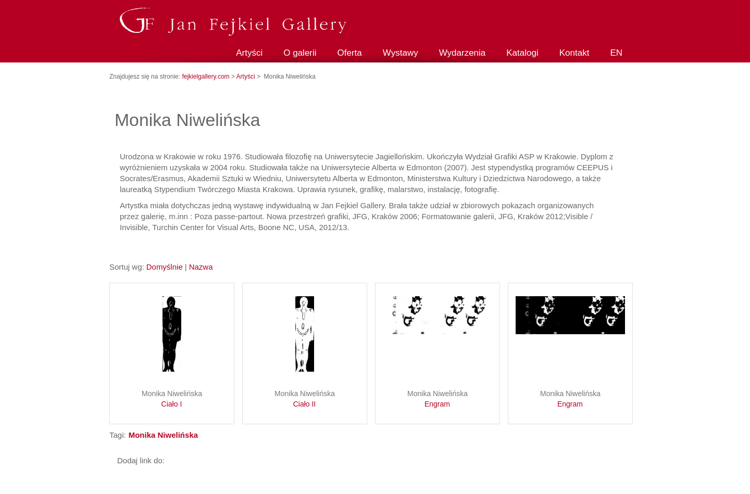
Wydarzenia (462, 53)
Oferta (350, 53)
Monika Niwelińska (172, 399)
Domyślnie (164, 266)
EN (616, 53)
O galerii (299, 53)
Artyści (249, 53)
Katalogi (522, 53)
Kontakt (574, 53)
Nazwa (201, 266)
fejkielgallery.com (206, 76)
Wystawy (400, 53)
